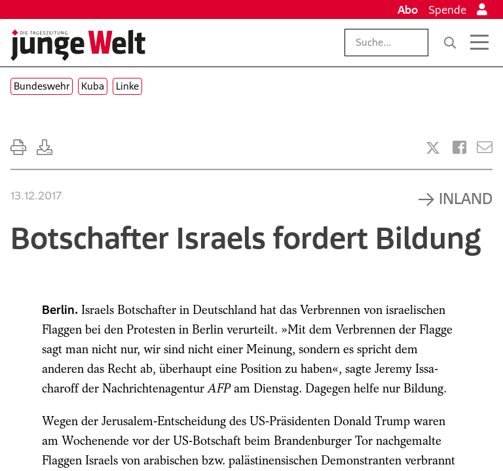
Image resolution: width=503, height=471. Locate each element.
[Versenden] (485, 147)
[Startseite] (77, 45)
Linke (127, 86)
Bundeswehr (41, 86)
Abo (408, 10)
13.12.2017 (36, 195)
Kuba (92, 86)
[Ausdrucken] (18, 147)
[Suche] (450, 42)
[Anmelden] (482, 10)
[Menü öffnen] (479, 42)
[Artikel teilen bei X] (433, 148)
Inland (466, 198)
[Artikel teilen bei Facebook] (459, 147)
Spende (447, 10)
